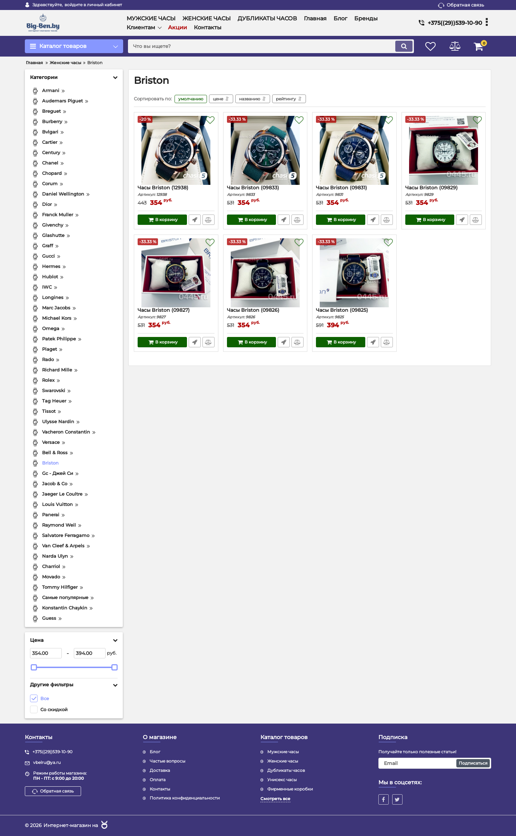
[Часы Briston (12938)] (176, 150)
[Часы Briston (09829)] (443, 150)
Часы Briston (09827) (176, 313)
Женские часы (282, 761)
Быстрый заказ (195, 220)
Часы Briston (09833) (265, 191)
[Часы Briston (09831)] (354, 150)
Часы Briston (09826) (265, 313)
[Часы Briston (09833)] (265, 150)
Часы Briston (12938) (176, 191)
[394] (90, 653)
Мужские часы (283, 751)
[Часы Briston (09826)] (265, 272)
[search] (271, 46)
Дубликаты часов (286, 770)
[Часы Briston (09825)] (354, 272)
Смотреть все (275, 798)
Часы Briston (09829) (443, 191)
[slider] (34, 667)
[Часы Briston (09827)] (176, 272)
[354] (46, 653)
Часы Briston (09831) (354, 191)
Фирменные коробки (290, 789)
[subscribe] (435, 763)
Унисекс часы (282, 779)
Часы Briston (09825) (354, 313)
